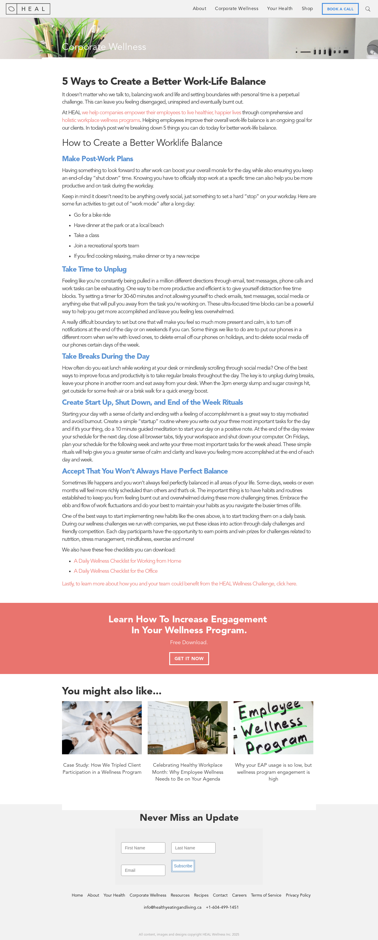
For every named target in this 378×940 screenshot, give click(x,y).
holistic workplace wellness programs (101, 120)
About (199, 8)
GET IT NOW (189, 659)
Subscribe (183, 866)
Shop (307, 8)
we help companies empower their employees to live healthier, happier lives (161, 113)
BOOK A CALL (340, 9)
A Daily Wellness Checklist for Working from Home (127, 561)
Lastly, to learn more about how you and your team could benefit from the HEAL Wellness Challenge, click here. (179, 584)
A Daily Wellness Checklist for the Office (115, 571)
